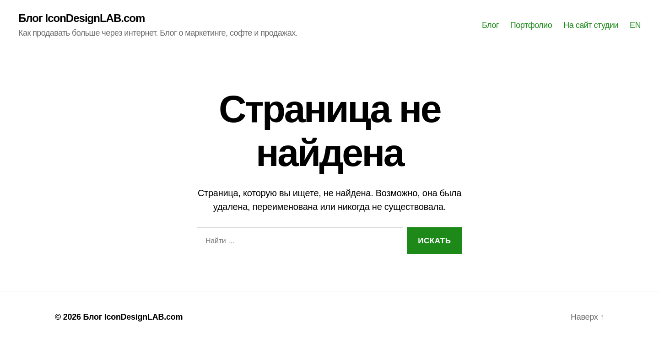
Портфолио (531, 25)
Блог (490, 25)
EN (635, 25)
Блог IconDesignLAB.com (81, 18)
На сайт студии (590, 25)
